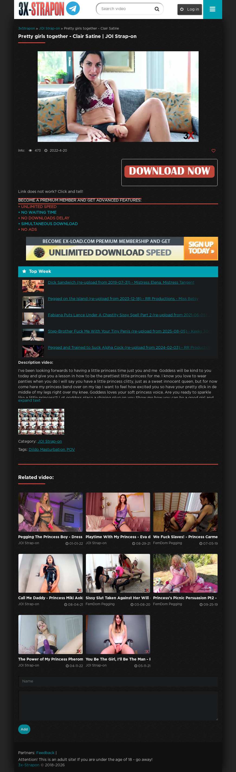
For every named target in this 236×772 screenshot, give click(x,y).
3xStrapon (26, 28)
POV (71, 449)
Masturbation (52, 449)
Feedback (45, 753)
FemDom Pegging (167, 543)
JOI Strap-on (49, 28)
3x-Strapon (29, 765)
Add (24, 729)
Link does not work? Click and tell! (50, 191)
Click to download (169, 171)
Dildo (34, 449)
